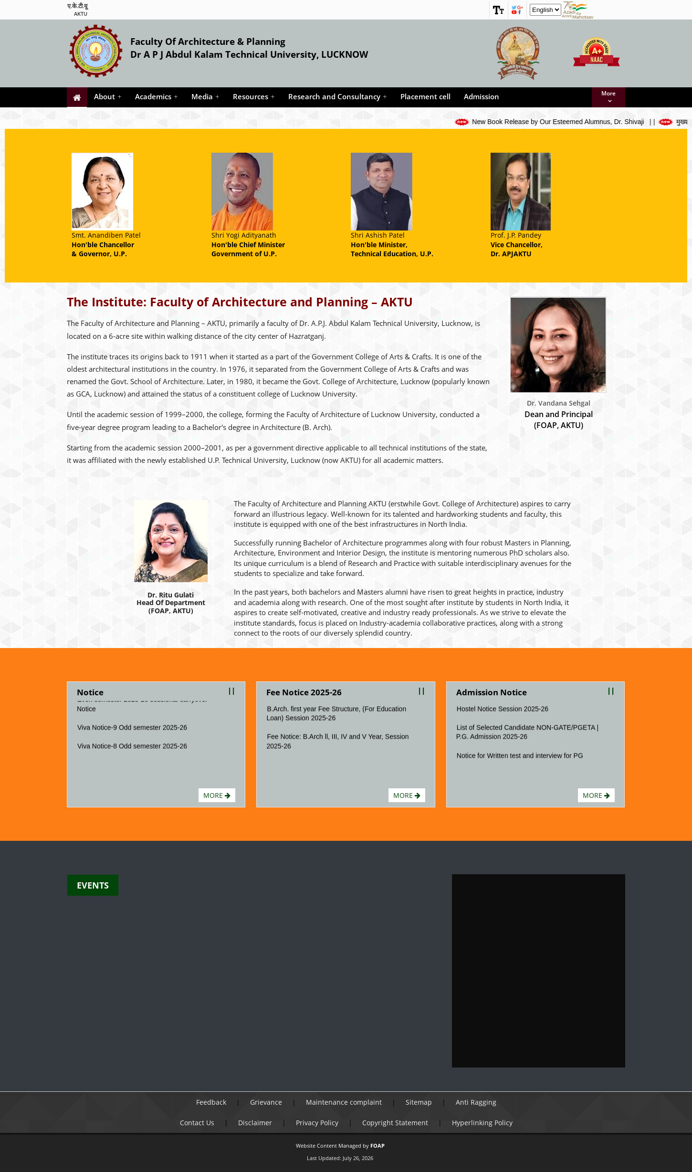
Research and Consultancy (337, 97)
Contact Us (197, 1122)
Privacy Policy (317, 1122)
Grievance (266, 1102)
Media (205, 97)
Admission (481, 96)
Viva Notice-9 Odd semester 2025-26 (132, 733)
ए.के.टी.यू (77, 6)
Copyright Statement (395, 1122)
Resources (254, 97)
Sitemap (419, 1102)
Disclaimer (255, 1122)
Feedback (211, 1102)
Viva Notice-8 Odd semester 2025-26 (132, 751)
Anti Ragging (476, 1102)
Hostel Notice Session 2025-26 (502, 714)
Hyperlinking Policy (482, 1122)
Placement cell (425, 96)
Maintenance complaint (344, 1102)
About (108, 97)
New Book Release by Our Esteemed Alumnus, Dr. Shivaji (569, 122)
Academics (156, 97)
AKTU (80, 13)
